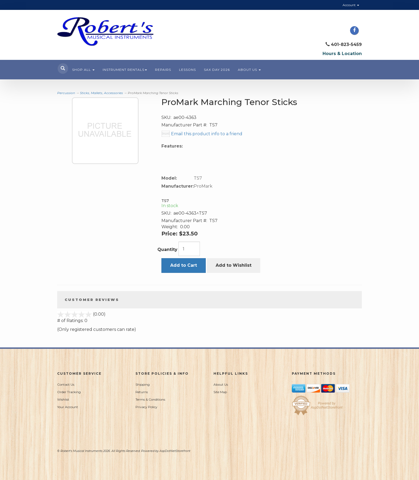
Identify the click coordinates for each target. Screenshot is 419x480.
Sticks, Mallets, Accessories (101, 93)
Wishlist (63, 399)
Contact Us (65, 384)
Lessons (187, 70)
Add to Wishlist (233, 265)
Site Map (220, 392)
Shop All (83, 70)
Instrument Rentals (125, 70)
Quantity (167, 249)
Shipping (142, 384)
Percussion (66, 93)
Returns (141, 392)
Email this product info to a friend (206, 133)
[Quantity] (189, 249)
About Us (249, 70)
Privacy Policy (146, 407)
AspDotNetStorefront (175, 451)
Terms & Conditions (150, 399)
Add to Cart (183, 265)
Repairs (163, 70)
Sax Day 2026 (217, 70)
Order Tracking (69, 392)
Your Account (67, 407)
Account (351, 5)
